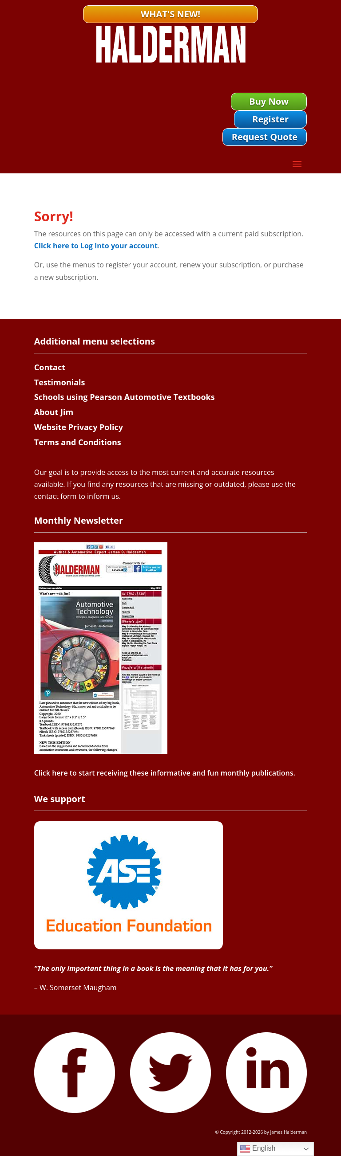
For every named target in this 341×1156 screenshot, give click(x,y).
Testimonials (59, 382)
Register (270, 119)
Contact (49, 367)
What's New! (170, 14)
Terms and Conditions (77, 442)
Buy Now (269, 101)
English (258, 1149)
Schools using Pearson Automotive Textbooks (124, 397)
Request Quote (264, 137)
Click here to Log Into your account (96, 246)
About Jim (53, 412)
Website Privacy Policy (78, 427)
